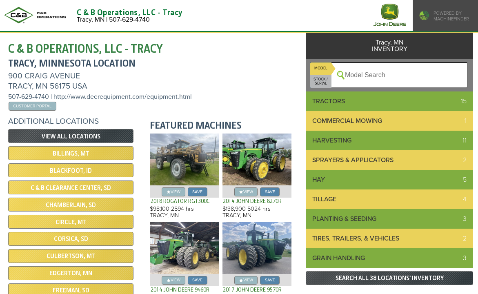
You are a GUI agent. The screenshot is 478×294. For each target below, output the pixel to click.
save (197, 191)
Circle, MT (71, 222)
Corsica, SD (71, 239)
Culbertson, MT (71, 256)
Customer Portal (32, 106)
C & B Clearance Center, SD (71, 188)
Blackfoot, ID (71, 170)
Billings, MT (71, 153)
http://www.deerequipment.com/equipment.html (122, 97)
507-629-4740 (28, 97)
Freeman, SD (71, 290)
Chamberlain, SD (71, 205)
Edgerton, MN (70, 273)
